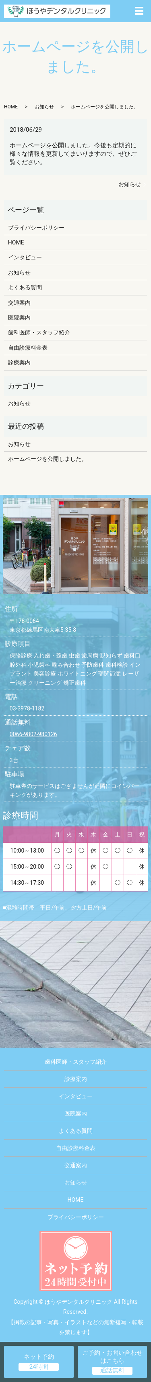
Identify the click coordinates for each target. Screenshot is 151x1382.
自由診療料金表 (28, 347)
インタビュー (25, 257)
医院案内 (19, 317)
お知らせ (44, 107)
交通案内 (19, 302)
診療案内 (19, 362)
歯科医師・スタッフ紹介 (39, 332)
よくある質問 (25, 287)
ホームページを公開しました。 (47, 459)
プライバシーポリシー (36, 227)
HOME (11, 107)
